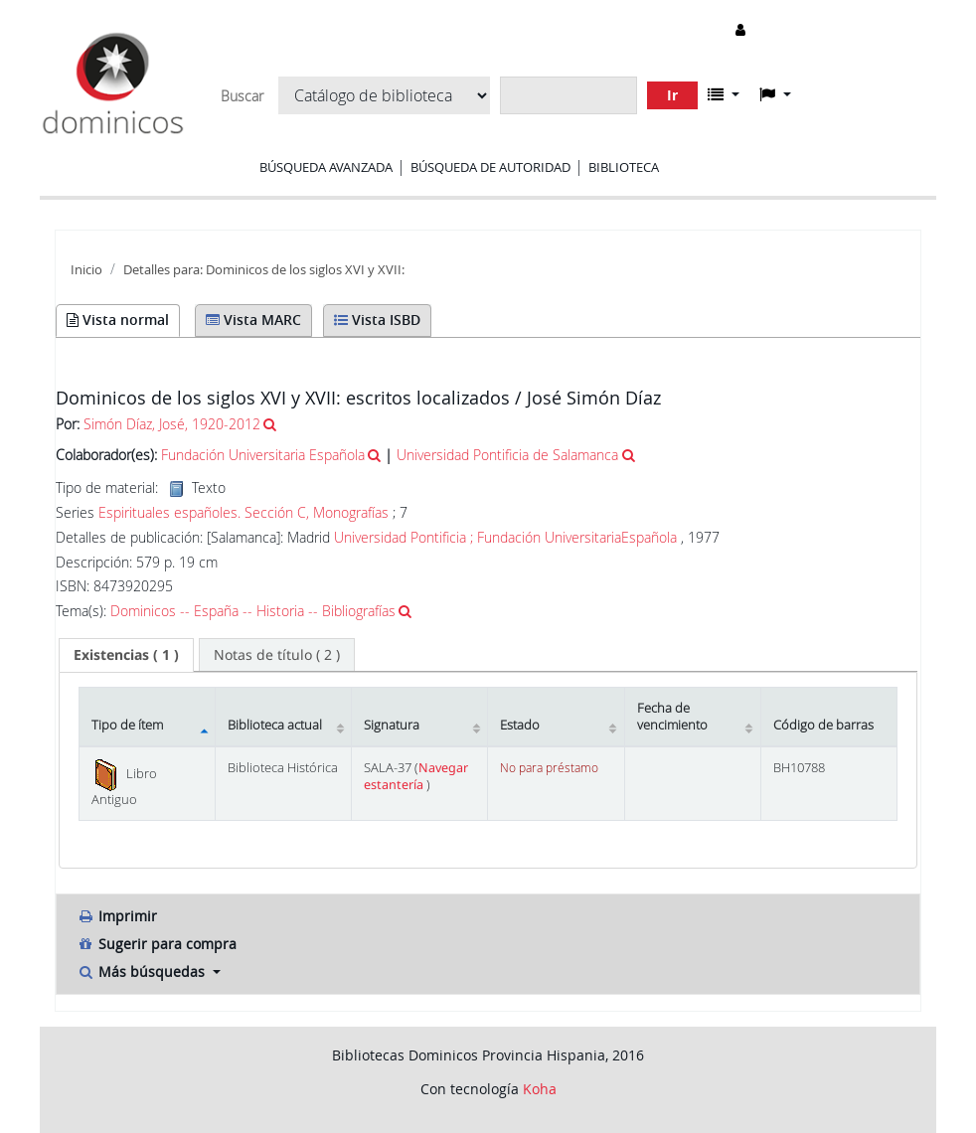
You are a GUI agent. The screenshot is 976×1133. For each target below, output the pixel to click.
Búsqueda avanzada (326, 167)
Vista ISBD (377, 319)
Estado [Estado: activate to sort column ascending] (520, 725)
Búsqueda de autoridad (490, 167)
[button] (723, 94)
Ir (672, 94)
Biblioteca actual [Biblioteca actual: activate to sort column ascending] (275, 725)
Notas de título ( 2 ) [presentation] (277, 654)
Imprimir (117, 915)
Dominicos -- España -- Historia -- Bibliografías (253, 610)
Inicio (86, 269)
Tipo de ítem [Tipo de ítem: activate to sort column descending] (127, 725)
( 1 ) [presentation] (126, 654)
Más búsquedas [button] (143, 971)
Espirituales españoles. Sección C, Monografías (243, 513)
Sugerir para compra (157, 943)
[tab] (126, 655)
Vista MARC (253, 319)
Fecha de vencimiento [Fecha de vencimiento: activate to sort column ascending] (672, 716)
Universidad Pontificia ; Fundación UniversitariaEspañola (505, 537)
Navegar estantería (416, 776)
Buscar (242, 96)
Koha (540, 1088)
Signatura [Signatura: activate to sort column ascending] (391, 725)
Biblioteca (623, 167)
